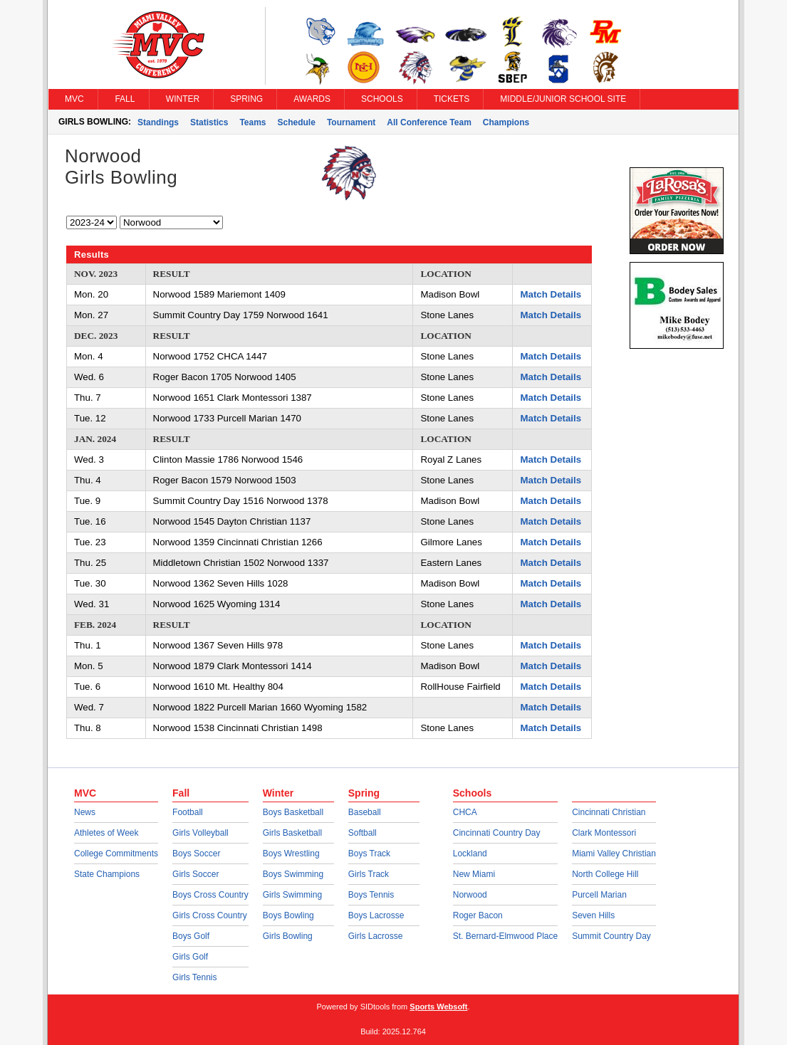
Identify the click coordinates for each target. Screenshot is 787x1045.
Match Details (550, 294)
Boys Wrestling (291, 853)
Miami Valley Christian (614, 853)
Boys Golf (190, 936)
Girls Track (368, 874)
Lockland (470, 853)
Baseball (364, 812)
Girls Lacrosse (375, 936)
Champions (506, 122)
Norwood (470, 895)
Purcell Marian (599, 895)
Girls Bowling (288, 936)
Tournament (351, 122)
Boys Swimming (293, 874)
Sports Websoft (438, 1006)
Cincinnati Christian (608, 812)
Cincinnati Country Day (497, 833)
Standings (158, 122)
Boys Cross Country (210, 895)
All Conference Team (429, 122)
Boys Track (369, 853)
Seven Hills (593, 915)
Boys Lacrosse (376, 915)
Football (187, 812)
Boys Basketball (293, 812)
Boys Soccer (196, 853)
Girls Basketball (292, 833)
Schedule (297, 122)
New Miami (474, 874)
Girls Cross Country (209, 915)
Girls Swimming (292, 895)
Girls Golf (190, 957)
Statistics (209, 122)
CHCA (465, 812)
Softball (362, 833)
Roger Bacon (478, 915)
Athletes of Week (106, 833)
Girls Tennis (194, 977)
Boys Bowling (288, 915)
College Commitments (116, 853)
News (84, 812)
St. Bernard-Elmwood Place (505, 936)
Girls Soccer (195, 874)
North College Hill (605, 874)
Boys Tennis (371, 895)
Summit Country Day (611, 936)
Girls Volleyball (200, 833)
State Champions (107, 874)
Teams (252, 122)
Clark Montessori (604, 833)
